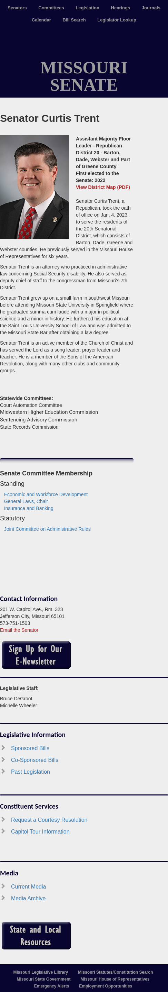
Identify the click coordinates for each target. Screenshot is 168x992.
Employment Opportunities (105, 986)
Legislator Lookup (116, 19)
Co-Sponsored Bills (34, 760)
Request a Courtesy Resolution (49, 820)
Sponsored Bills (30, 748)
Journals (151, 7)
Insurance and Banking (28, 508)
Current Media (28, 887)
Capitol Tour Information (40, 832)
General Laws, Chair (26, 501)
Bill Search (74, 19)
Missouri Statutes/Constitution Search (115, 972)
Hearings (120, 7)
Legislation (87, 7)
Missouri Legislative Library (40, 972)
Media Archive (28, 898)
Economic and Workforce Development (46, 494)
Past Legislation (30, 772)
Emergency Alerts (51, 986)
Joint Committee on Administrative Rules (47, 529)
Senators (17, 7)
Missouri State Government (44, 979)
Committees (51, 7)
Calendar (41, 19)
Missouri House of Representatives (114, 979)
